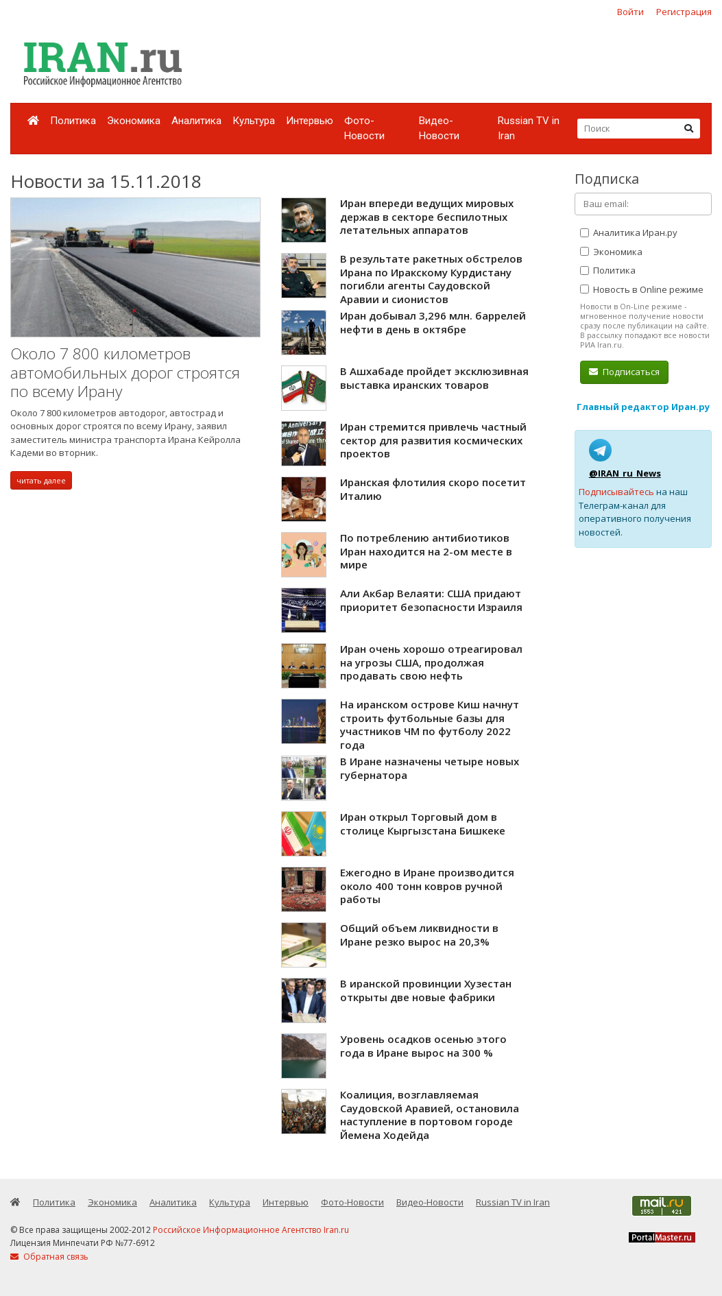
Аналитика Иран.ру (628, 232)
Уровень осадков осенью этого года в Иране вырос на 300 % (423, 1045)
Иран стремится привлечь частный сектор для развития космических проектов (433, 440)
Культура (253, 121)
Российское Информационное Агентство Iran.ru (251, 1230)
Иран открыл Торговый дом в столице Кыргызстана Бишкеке (422, 823)
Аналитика (196, 121)
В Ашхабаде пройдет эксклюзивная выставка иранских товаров (434, 378)
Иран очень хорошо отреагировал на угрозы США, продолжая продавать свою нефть (431, 662)
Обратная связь (49, 1256)
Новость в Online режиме (641, 289)
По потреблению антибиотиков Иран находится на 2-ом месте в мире (426, 551)
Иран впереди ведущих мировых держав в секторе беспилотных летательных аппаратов (427, 216)
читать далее (41, 480)
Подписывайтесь (616, 491)
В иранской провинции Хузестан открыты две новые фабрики (426, 990)
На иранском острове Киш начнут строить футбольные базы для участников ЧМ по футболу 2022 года (429, 724)
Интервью (309, 121)
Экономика (133, 121)
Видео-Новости (439, 129)
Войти (630, 11)
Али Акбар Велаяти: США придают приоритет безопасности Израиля (431, 600)
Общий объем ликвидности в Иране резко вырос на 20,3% (419, 934)
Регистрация (684, 11)
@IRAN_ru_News (625, 473)
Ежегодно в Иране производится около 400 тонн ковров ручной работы (427, 885)
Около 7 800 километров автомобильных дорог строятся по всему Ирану (125, 372)
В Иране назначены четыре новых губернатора (429, 768)
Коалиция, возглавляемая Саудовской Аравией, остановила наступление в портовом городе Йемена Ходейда (429, 1115)
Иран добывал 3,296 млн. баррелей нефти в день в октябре (433, 322)
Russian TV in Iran (528, 129)
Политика (73, 121)
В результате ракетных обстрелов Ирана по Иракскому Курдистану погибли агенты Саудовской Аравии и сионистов (431, 279)
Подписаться (624, 371)
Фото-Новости (364, 129)
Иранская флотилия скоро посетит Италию (433, 489)
